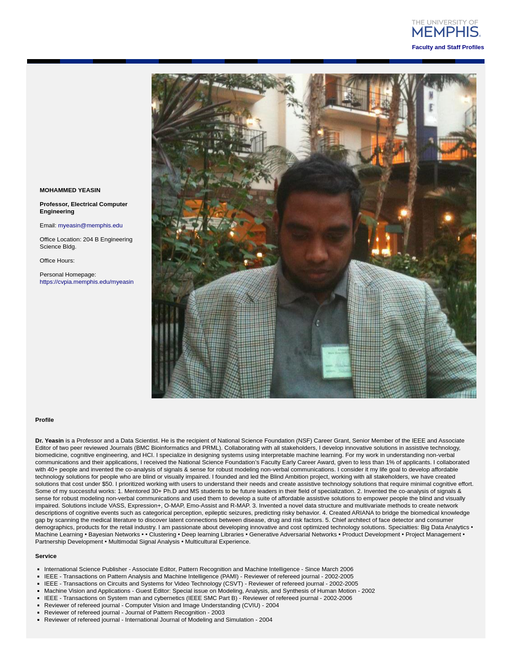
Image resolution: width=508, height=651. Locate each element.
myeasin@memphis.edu (90, 225)
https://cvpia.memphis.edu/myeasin (87, 281)
